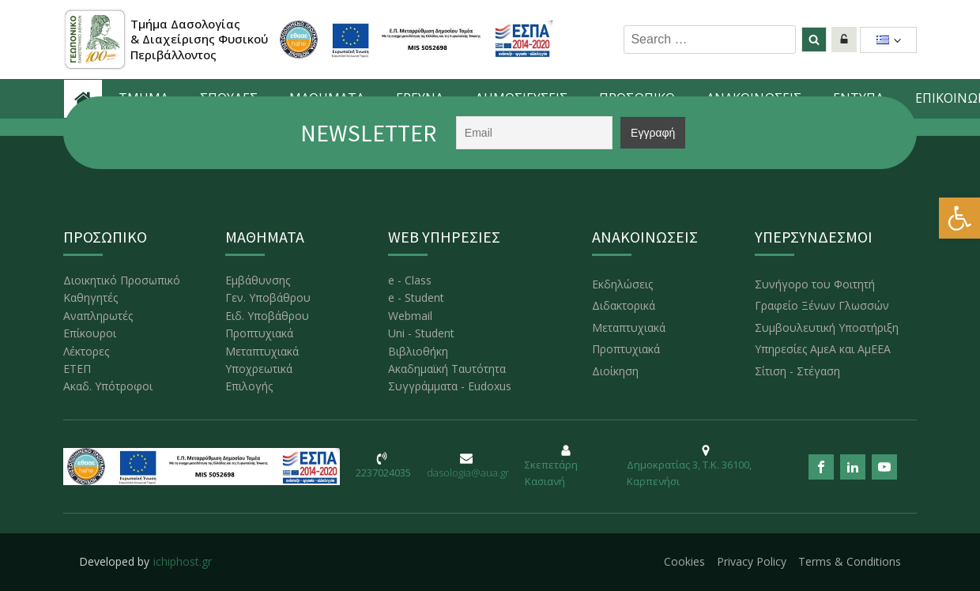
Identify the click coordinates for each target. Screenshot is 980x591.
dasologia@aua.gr (468, 472)
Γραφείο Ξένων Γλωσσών (822, 305)
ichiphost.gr (182, 561)
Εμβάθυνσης (257, 280)
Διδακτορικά (623, 305)
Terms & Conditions (849, 561)
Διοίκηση (615, 370)
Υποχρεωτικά (258, 368)
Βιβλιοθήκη (418, 351)
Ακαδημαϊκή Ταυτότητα (447, 368)
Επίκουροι (89, 333)
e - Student (416, 297)
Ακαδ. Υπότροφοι (108, 385)
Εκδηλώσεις (622, 284)
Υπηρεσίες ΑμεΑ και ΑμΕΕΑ (823, 348)
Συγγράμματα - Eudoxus (449, 385)
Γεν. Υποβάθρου (268, 297)
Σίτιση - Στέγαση (797, 370)
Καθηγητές (90, 297)
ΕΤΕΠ (77, 368)
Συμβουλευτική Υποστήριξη (827, 327)
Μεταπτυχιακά (262, 351)
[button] (959, 218)
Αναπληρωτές (98, 315)
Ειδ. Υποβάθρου (267, 315)
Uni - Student (421, 333)
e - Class (410, 280)
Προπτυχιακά (259, 333)
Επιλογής (249, 385)
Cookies (684, 561)
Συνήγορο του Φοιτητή (815, 284)
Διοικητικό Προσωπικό (121, 280)
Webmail (410, 315)
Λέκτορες (86, 351)
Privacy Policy (751, 561)
